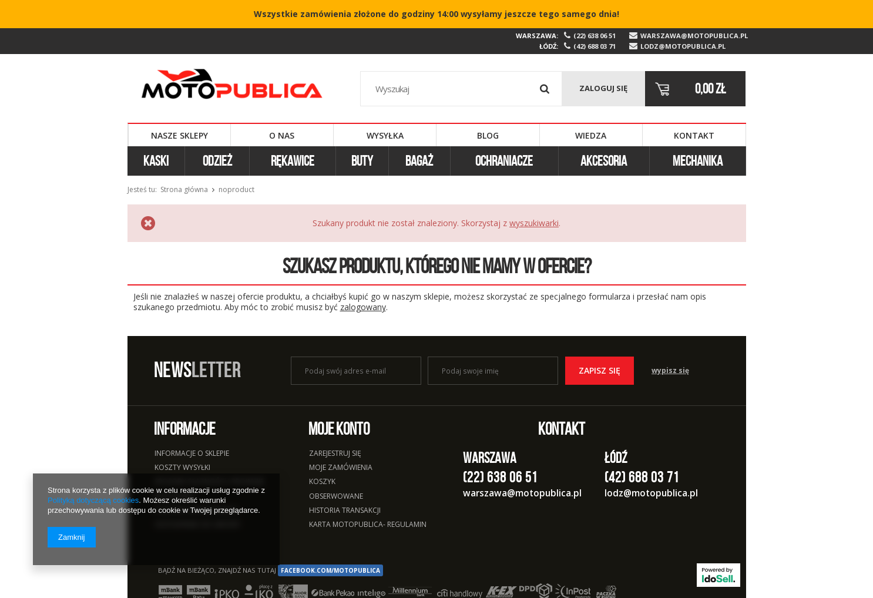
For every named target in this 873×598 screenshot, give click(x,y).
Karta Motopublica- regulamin (368, 525)
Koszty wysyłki (182, 468)
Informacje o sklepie (192, 454)
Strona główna (184, 189)
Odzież (217, 161)
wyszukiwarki (534, 223)
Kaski (156, 161)
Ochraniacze (504, 161)
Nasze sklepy (179, 135)
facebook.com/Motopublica (330, 570)
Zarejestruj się (335, 454)
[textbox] (461, 88)
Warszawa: (537, 35)
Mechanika (698, 161)
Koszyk (322, 482)
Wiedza (590, 135)
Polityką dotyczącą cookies (93, 500)
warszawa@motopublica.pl (693, 36)
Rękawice (292, 161)
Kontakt (694, 135)
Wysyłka (385, 135)
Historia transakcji (345, 511)
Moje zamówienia (340, 468)
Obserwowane (336, 497)
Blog (488, 135)
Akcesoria (603, 161)
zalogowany (363, 307)
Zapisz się (599, 370)
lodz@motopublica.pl (683, 46)
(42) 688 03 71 (594, 46)
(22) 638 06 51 (594, 36)
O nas (281, 135)
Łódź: (548, 46)
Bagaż (419, 161)
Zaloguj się (603, 88)
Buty (362, 161)
